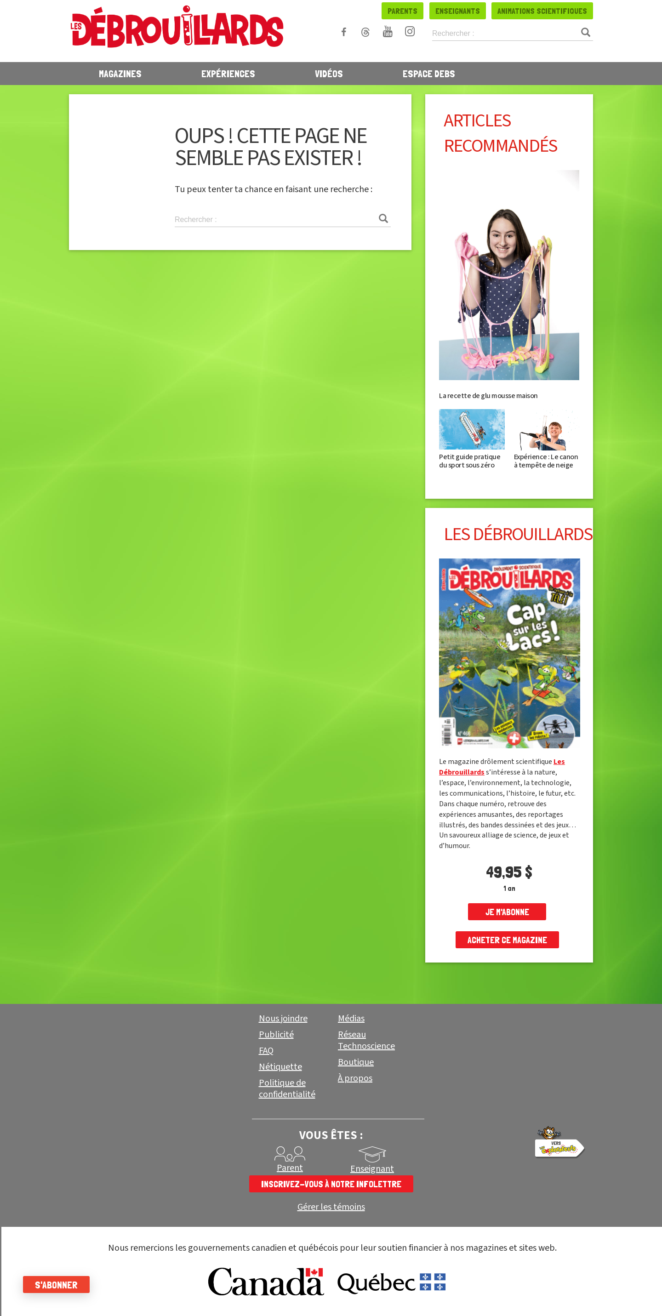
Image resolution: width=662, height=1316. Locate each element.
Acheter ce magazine (507, 940)
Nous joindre (283, 1018)
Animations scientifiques (542, 11)
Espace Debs (429, 74)
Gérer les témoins (331, 1207)
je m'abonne (507, 911)
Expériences (228, 74)
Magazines (120, 74)
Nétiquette (280, 1066)
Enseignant (372, 1168)
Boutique (356, 1062)
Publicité (276, 1034)
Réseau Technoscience (366, 1040)
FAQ (266, 1050)
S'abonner (56, 1285)
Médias (351, 1018)
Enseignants (457, 11)
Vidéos (329, 74)
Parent (290, 1168)
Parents (402, 11)
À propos (355, 1078)
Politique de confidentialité (287, 1089)
